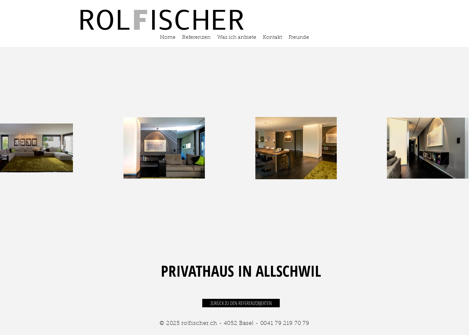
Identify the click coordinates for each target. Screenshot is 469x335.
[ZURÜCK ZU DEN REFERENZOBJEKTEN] (241, 303)
